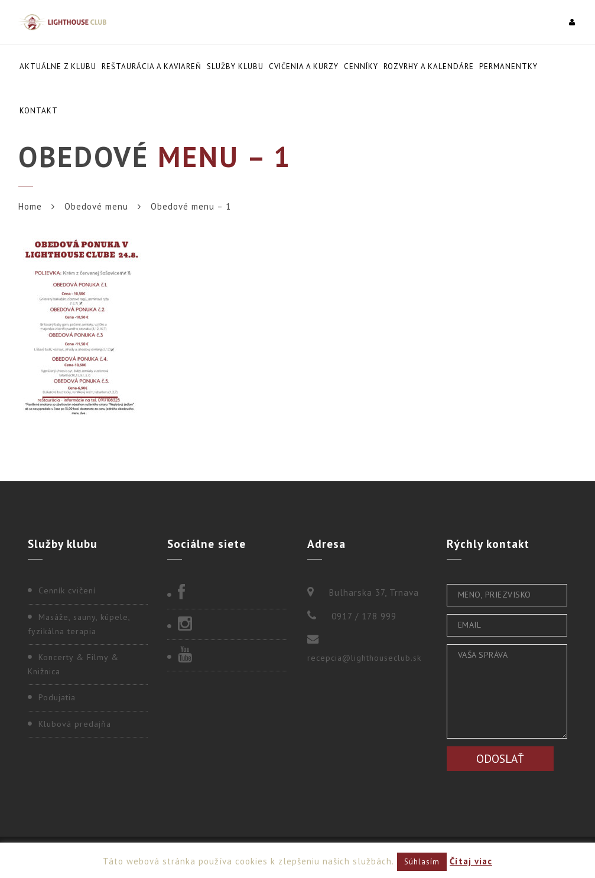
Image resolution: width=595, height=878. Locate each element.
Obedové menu (96, 206)
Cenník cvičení (67, 590)
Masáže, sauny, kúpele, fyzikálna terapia (79, 624)
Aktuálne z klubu (57, 66)
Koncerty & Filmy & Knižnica (73, 664)
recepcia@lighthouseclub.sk (364, 657)
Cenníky (361, 66)
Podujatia (57, 697)
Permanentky (508, 66)
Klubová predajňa (74, 724)
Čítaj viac (471, 861)
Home (30, 206)
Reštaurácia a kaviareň (151, 66)
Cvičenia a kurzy (304, 66)
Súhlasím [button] (422, 862)
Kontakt (38, 111)
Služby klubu (235, 66)
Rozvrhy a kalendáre (428, 66)
